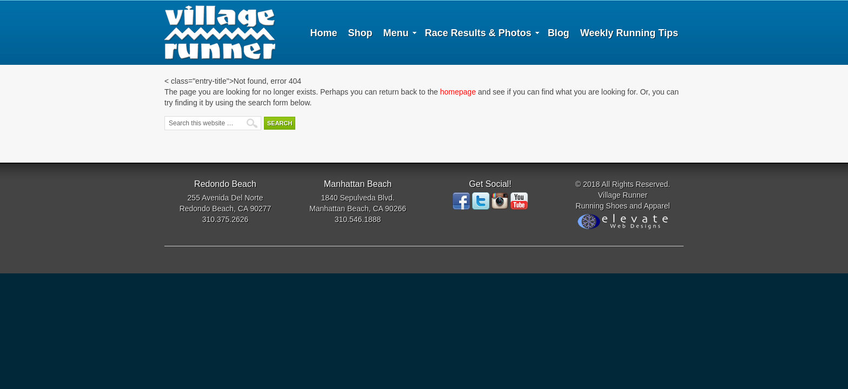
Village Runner (219, 32)
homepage (458, 92)
